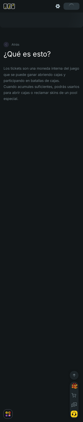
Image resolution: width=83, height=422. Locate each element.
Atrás (11, 44)
